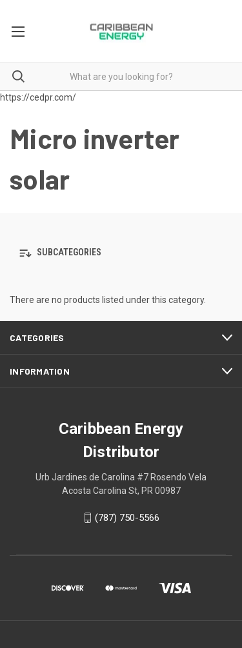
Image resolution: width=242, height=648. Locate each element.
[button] (121, 253)
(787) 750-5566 (127, 518)
